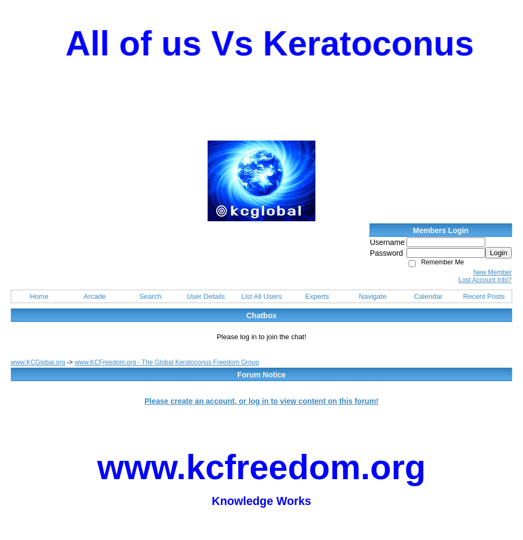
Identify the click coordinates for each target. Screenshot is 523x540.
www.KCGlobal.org (38, 362)
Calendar (428, 296)
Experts (317, 296)
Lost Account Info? (485, 280)
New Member (492, 272)
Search (150, 296)
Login (498, 253)
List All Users (261, 296)
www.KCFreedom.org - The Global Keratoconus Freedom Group (166, 362)
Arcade (95, 296)
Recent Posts (484, 296)
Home (39, 296)
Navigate (373, 296)
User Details (206, 296)
